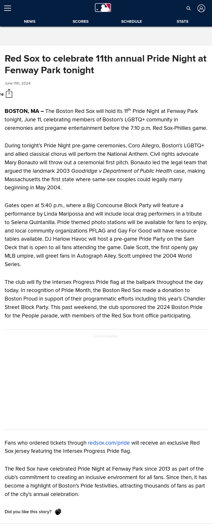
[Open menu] (10, 8)
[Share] (9, 94)
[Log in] (200, 8)
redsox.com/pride (109, 442)
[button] (188, 8)
